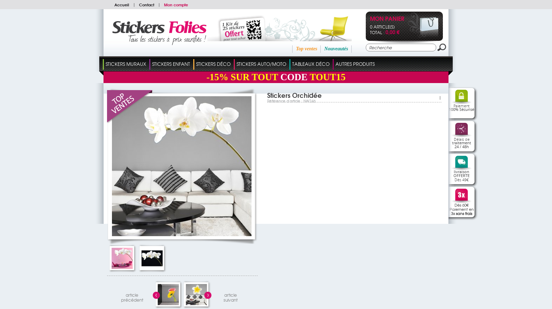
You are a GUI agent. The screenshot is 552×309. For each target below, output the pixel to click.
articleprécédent (132, 296)
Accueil (121, 4)
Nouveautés (336, 48)
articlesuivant (231, 296)
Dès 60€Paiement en (462, 209)
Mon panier (387, 19)
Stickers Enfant (171, 64)
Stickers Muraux (126, 64)
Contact (146, 4)
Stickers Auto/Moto (261, 64)
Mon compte (176, 4)
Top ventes (307, 48)
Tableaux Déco (311, 64)
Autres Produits (355, 64)
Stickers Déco (213, 64)
